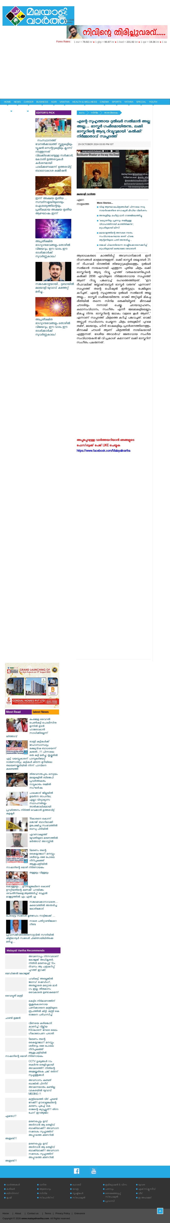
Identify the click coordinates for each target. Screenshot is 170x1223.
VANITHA (64, 101)
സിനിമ (94, 113)
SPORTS (116, 101)
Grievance (79, 1213)
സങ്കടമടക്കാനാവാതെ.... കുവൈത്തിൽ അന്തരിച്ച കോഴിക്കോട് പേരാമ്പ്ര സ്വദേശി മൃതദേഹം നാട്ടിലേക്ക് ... (32, 909)
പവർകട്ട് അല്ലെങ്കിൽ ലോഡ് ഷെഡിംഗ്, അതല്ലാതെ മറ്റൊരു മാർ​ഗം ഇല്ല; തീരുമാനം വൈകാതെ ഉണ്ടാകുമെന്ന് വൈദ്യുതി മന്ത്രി (32, 987)
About (18, 1213)
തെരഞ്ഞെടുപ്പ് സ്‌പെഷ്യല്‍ (113, 1195)
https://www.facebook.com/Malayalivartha (103, 451)
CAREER (28, 101)
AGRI (54, 101)
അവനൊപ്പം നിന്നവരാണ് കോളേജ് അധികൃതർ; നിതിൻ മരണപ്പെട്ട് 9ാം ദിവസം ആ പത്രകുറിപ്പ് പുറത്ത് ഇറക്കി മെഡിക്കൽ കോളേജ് (32, 965)
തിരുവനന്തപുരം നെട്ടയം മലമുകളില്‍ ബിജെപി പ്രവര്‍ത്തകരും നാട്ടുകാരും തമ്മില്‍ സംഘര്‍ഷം (43, 781)
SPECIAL (141, 101)
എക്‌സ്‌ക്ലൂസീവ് (147, 1189)
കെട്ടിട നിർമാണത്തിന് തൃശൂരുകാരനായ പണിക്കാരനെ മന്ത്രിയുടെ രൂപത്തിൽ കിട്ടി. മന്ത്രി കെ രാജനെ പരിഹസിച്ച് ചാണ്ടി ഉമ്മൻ (32, 1010)
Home (6, 1213)
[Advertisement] (85, 72)
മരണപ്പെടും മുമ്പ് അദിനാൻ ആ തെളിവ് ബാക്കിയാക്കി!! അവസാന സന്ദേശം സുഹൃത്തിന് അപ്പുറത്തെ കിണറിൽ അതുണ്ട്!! (32, 1130)
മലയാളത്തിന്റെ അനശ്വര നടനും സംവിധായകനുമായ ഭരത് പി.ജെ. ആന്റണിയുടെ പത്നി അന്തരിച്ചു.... (116, 237)
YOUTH (153, 101)
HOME (7, 101)
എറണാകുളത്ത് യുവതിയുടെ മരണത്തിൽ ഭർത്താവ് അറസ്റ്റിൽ (43, 838)
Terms (48, 1213)
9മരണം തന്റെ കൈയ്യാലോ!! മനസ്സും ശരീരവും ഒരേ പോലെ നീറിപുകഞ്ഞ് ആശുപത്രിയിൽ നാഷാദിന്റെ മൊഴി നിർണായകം (30, 859)
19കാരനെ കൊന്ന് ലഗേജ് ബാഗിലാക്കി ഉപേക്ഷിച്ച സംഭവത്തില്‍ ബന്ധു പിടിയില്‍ (43, 824)
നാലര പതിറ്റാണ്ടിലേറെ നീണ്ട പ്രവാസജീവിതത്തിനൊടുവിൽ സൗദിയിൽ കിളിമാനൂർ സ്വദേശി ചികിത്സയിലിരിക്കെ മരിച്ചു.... (31, 932)
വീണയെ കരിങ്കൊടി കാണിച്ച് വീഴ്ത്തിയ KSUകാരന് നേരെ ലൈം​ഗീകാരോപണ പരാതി (43, 1029)
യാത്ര (75, 1189)
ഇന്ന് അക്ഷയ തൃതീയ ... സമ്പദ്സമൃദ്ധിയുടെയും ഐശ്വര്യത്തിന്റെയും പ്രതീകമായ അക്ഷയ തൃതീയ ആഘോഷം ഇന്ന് (53, 204)
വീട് (140, 1193)
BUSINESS (42, 101)
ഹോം (82, 113)
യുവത (141, 1185)
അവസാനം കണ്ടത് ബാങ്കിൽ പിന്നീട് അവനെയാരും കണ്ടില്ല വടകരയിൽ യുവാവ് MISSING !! (42, 1087)
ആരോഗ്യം (45, 1189)
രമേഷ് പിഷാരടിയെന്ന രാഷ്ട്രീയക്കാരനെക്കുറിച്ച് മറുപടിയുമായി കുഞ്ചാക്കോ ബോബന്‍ (123, 247)
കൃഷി (9, 1198)
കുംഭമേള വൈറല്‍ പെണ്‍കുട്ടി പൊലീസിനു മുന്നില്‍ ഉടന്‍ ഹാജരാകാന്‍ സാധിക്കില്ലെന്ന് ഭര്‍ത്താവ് (31, 728)
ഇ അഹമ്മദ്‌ (145, 1198)
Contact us (32, 1213)
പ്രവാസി (110, 1201)
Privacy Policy (62, 1213)
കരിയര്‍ (10, 1189)
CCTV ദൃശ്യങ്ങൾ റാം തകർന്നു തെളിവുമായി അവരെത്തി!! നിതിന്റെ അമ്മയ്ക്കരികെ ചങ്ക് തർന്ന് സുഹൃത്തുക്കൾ (43, 1068)
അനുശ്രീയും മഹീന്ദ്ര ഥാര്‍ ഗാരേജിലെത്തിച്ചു (120, 216)
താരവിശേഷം (111, 113)
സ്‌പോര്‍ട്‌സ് (46, 1198)
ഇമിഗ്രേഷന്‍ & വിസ (116, 1185)
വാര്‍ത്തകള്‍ (13, 1185)
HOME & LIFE (11, 108)
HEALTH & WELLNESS (84, 101)
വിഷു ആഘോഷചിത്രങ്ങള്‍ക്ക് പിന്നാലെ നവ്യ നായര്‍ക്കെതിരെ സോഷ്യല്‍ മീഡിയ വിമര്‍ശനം (123, 209)
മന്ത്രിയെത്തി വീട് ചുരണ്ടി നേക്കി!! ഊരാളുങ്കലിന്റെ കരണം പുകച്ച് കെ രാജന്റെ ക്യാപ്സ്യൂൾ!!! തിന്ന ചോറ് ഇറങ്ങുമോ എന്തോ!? (31, 1108)
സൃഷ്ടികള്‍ (77, 1193)
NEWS (17, 101)
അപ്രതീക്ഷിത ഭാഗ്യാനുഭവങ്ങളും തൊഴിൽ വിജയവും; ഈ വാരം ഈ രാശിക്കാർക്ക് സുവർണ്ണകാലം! (53, 247)
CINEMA (104, 101)
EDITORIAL (28, 108)
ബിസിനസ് (12, 1193)
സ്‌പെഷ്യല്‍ (78, 1198)
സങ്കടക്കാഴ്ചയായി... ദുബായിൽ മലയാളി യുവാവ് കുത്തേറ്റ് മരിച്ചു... (54, 286)
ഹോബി (76, 1185)
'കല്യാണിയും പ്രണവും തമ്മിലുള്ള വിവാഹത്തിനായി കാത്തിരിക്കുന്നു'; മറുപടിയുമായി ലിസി (116, 224)
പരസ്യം (109, 1189)
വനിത (42, 1185)
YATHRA (128, 101)
